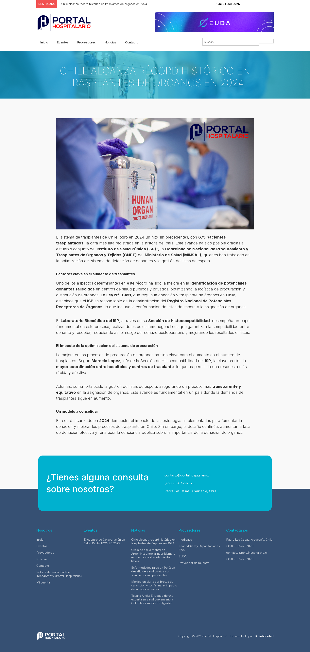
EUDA (183, 556)
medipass (185, 539)
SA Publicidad (264, 636)
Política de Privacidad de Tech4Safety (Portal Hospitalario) (59, 574)
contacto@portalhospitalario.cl (187, 475)
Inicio (44, 42)
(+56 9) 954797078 (179, 483)
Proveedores (86, 42)
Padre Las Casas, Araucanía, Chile (190, 491)
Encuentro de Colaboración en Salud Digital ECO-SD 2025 (104, 541)
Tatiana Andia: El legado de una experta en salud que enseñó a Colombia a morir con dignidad (152, 599)
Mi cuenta (43, 582)
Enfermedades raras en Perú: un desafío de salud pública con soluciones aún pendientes (153, 571)
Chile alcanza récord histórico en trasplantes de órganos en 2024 (153, 541)
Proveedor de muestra (194, 563)
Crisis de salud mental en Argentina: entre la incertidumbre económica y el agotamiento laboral (153, 555)
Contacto (131, 42)
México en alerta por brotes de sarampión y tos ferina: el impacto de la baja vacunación (154, 585)
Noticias (110, 42)
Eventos (62, 42)
